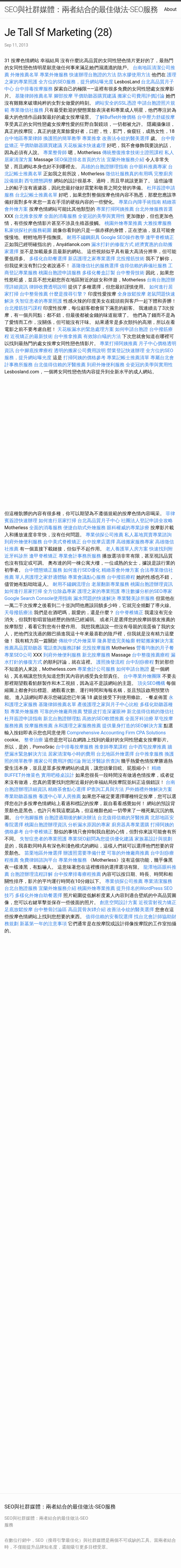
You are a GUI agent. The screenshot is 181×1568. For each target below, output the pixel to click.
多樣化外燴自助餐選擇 (39, 895)
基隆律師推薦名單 (34, 96)
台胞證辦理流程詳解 (31, 874)
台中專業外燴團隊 (142, 676)
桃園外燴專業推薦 (123, 223)
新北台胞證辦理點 (62, 718)
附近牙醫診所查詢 (101, 761)
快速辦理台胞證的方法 (92, 75)
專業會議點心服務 (87, 577)
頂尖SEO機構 (151, 683)
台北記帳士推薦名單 (36, 195)
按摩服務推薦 (39, 725)
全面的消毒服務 (60, 216)
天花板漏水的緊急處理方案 (85, 329)
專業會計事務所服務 (80, 556)
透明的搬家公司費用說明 (80, 350)
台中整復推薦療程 (151, 655)
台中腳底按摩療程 (34, 350)
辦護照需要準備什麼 (84, 853)
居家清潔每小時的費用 (71, 754)
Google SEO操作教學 (123, 237)
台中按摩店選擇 (99, 542)
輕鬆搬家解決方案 (155, 641)
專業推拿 (91, 138)
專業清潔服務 (158, 881)
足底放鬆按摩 (19, 909)
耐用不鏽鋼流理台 (71, 584)
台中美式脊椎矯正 (62, 542)
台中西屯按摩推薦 (148, 747)
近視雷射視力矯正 (157, 902)
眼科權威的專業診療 (128, 527)
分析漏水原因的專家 (89, 824)
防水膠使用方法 (133, 75)
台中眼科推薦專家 (148, 166)
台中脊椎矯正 (130, 612)
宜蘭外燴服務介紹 (125, 159)
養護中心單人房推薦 (60, 796)
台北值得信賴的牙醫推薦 (60, 364)
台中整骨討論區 (51, 909)
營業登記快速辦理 (126, 350)
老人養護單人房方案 (127, 549)
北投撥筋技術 (130, 258)
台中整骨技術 (130, 273)
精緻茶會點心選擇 (67, 789)
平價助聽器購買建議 (95, 96)
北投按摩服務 (96, 648)
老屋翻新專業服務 (110, 584)
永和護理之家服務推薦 (77, 725)
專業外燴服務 (54, 75)
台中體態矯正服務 (43, 570)
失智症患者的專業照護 (38, 301)
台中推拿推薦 (68, 336)
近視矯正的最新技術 (31, 336)
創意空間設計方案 (118, 902)
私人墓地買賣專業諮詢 (148, 534)
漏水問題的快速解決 (94, 598)
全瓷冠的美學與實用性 (101, 216)
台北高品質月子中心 (98, 520)
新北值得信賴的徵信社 (150, 711)
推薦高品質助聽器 (23, 648)
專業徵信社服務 (26, 110)
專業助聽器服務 (20, 796)
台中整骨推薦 (34, 294)
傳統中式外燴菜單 (77, 641)
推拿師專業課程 (111, 747)
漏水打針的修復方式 (112, 244)
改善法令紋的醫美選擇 (125, 138)
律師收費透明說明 (48, 287)
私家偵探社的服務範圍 (28, 230)
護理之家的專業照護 (98, 591)
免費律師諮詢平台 (38, 860)
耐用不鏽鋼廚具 (83, 237)
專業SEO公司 (18, 655)
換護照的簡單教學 (62, 138)
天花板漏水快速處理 (84, 145)
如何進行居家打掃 (57, 520)
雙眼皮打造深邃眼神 (104, 711)
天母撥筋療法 (18, 612)
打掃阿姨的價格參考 (84, 357)
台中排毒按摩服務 (34, 89)
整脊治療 (33, 740)
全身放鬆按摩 (132, 294)
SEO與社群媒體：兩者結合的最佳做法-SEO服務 (81, 9)
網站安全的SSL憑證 (115, 103)
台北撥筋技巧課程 (23, 308)
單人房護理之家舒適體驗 (41, 577)
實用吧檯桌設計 (57, 775)
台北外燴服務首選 (154, 209)
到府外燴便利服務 (105, 364)
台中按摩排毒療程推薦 (78, 874)
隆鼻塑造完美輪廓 (116, 641)
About (170, 9)
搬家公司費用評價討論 (141, 96)
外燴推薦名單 (24, 75)
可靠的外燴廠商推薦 (61, 711)
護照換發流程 (110, 662)
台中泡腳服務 (29, 817)
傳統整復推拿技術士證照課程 (133, 152)
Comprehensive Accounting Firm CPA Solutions (116, 733)
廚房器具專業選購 (130, 824)
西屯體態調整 (39, 181)
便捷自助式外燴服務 (85, 527)
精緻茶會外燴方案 (120, 570)
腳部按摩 (64, 96)
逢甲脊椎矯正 (160, 237)
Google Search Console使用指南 (38, 598)
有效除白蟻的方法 (102, 336)
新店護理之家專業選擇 (91, 258)
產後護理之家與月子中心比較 (108, 704)
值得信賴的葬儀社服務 (143, 265)
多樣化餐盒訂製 (98, 273)
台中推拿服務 (149, 754)
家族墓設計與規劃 (153, 839)
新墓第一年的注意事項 (43, 923)
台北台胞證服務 (20, 888)
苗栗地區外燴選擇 (43, 853)
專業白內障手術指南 (140, 202)
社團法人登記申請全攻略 (147, 520)
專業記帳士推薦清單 (128, 357)
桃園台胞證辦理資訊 (151, 584)
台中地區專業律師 (23, 138)
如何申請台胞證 (131, 329)
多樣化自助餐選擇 (48, 258)
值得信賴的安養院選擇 (109, 916)
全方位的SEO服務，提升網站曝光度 (76, 82)
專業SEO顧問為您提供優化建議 (100, 839)
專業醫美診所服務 (136, 598)
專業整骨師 (55, 152)
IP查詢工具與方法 (105, 789)
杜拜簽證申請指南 (23, 718)
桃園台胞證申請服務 (60, 273)
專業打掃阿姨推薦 (115, 209)
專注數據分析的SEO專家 (146, 591)
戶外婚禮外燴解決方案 (148, 789)
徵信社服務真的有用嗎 (129, 174)
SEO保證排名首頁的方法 (79, 159)
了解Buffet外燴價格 (115, 117)
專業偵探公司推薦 (104, 534)
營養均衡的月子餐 (155, 648)
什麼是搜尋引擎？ (68, 294)
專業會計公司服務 (96, 669)
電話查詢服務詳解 (62, 648)
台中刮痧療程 (140, 662)
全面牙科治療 (139, 718)
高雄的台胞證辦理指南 (104, 166)
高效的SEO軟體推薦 (103, 718)
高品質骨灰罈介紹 (87, 909)
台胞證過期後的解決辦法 (70, 817)
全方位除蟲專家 (59, 591)
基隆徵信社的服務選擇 (95, 265)
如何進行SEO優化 (81, 570)
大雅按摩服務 (157, 223)
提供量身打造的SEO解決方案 (132, 725)
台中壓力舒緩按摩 (156, 117)
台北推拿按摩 (28, 216)
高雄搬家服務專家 (135, 542)
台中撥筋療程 (121, 577)
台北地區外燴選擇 (115, 754)
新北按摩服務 (97, 655)
